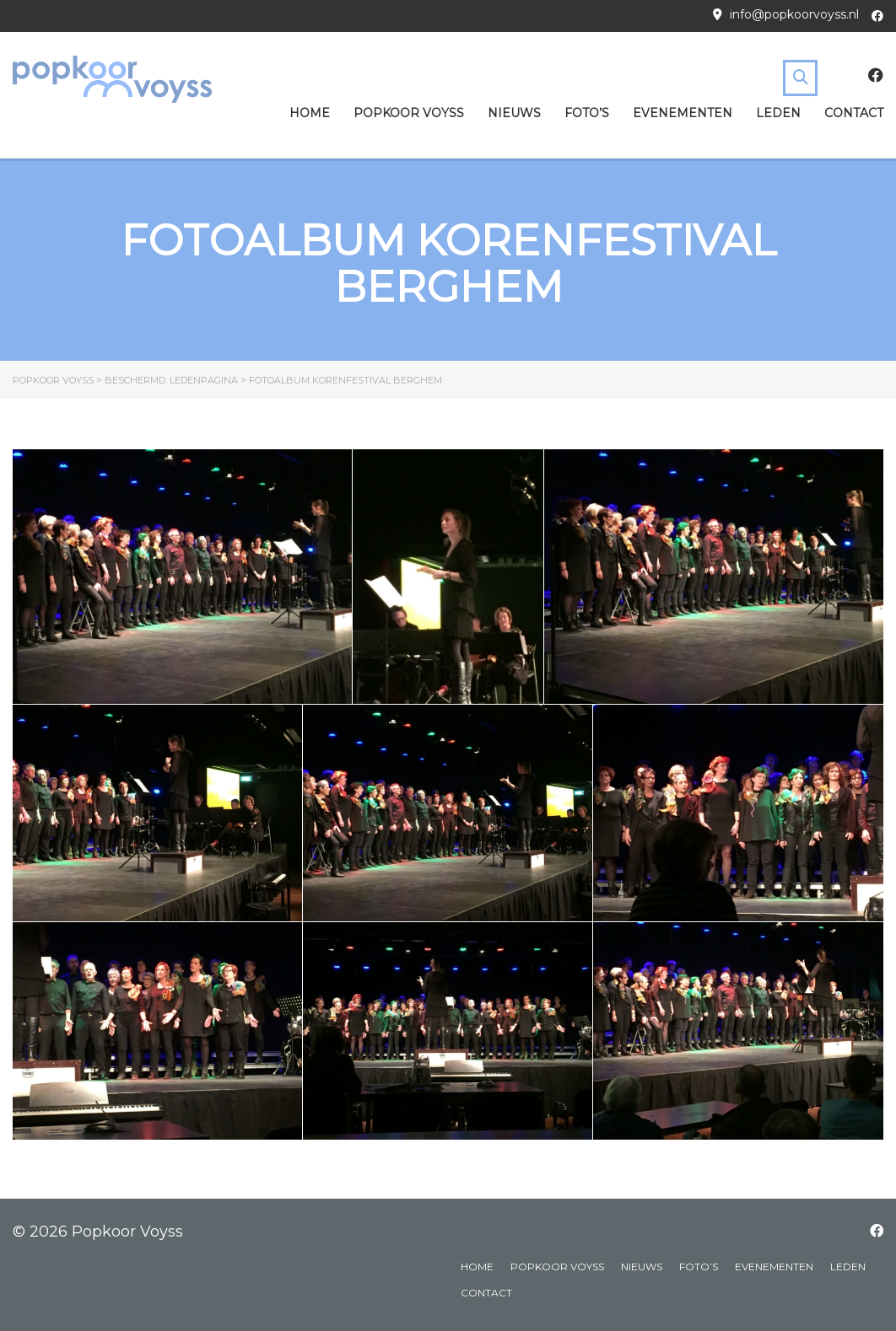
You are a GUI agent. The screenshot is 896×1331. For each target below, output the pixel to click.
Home (309, 113)
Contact (853, 113)
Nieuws (514, 113)
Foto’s (586, 113)
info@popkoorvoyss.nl (794, 14)
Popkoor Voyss (409, 113)
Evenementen (682, 113)
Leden (778, 113)
